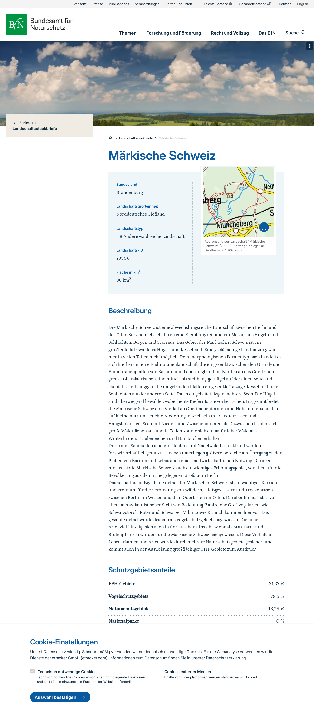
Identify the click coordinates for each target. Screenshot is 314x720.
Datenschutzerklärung (226, 657)
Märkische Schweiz (172, 138)
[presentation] (264, 227)
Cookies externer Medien (187, 671)
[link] (127, 32)
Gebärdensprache (255, 4)
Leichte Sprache (218, 4)
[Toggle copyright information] (309, 46)
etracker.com (94, 657)
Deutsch (285, 4)
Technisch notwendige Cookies (67, 671)
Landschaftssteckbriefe (136, 138)
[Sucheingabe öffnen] (296, 32)
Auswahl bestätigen (60, 697)
